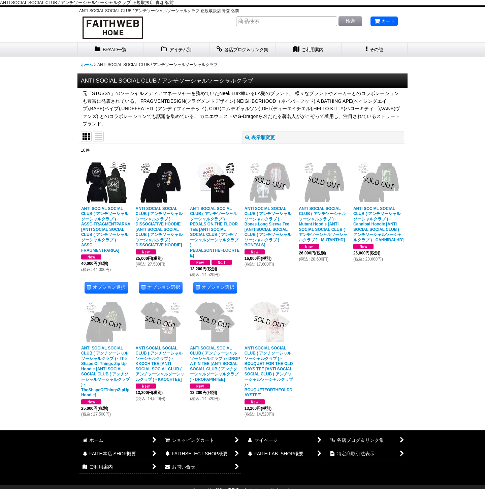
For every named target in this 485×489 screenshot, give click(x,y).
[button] (375, 50)
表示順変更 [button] (260, 137)
